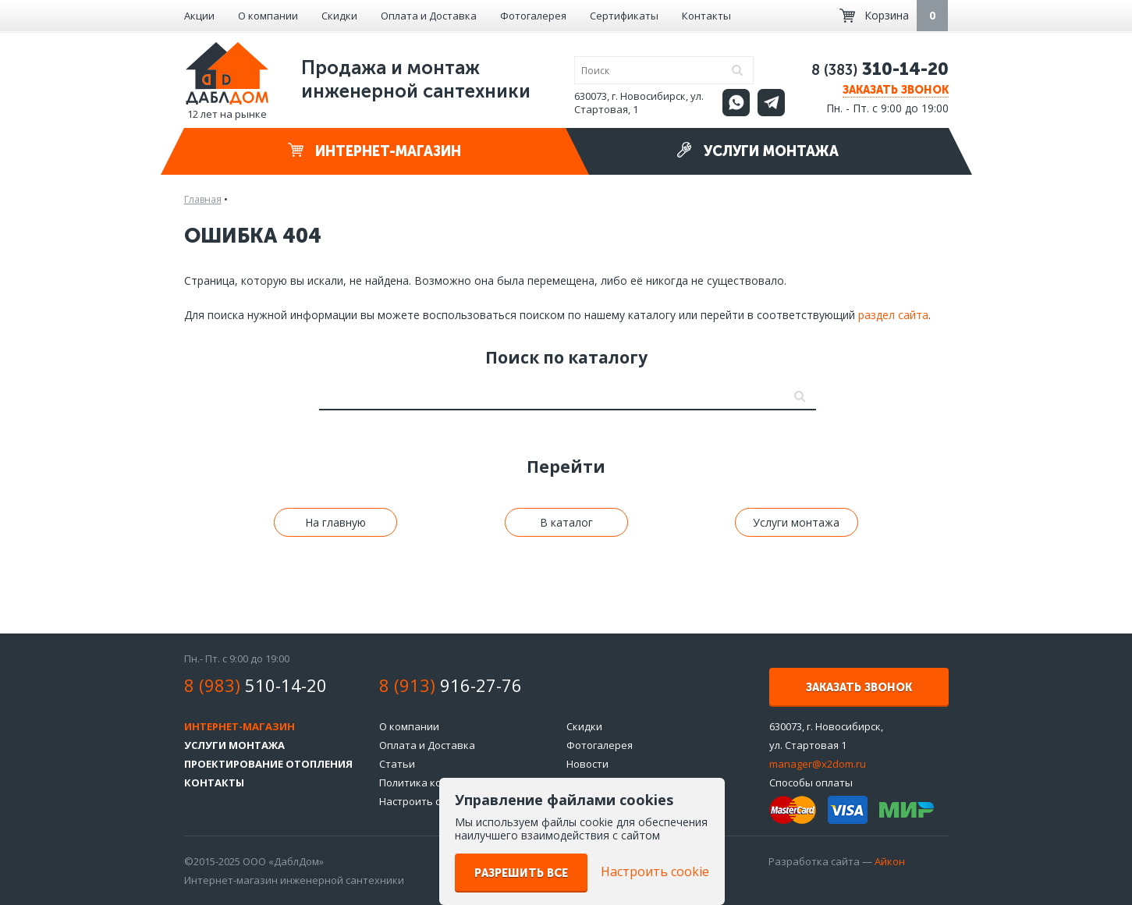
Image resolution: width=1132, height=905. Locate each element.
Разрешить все (521, 873)
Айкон (890, 861)
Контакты (706, 16)
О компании (268, 16)
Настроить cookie (423, 801)
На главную (335, 522)
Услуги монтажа (757, 151)
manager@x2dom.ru (817, 764)
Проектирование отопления (268, 764)
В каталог (566, 522)
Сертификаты (624, 16)
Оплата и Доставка (429, 16)
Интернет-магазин (374, 151)
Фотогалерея (533, 16)
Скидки (339, 16)
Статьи (397, 764)
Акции (199, 16)
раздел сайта (893, 314)
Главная (203, 199)
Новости (587, 764)
